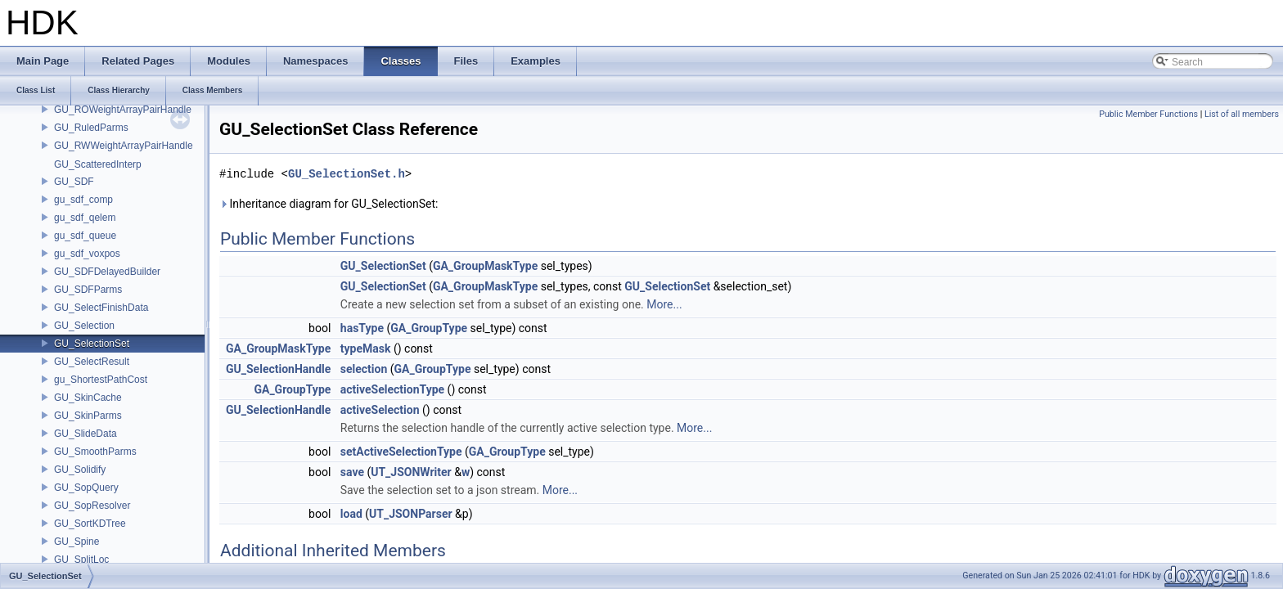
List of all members (1241, 114)
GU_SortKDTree (90, 523)
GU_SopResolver (92, 505)
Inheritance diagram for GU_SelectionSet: (328, 203)
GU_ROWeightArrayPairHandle (122, 109)
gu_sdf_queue (85, 235)
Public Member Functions (1148, 114)
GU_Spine (76, 541)
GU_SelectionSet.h (346, 174)
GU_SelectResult (91, 361)
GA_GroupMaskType (485, 265)
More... (664, 304)
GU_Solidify (80, 469)
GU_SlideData (85, 433)
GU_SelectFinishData (101, 307)
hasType (362, 328)
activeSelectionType (392, 389)
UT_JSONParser (410, 513)
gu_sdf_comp (83, 199)
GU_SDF (74, 181)
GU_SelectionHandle (278, 368)
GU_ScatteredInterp (98, 164)
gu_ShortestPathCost (100, 379)
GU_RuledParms (91, 127)
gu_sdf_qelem (84, 217)
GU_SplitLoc (81, 559)
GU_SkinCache (88, 397)
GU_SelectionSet (91, 343)
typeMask (365, 348)
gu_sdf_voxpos (87, 253)
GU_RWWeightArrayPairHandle (123, 145)
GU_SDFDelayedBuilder (107, 271)
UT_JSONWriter (411, 472)
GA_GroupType (428, 328)
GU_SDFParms (88, 289)
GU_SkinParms (88, 415)
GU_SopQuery (86, 487)
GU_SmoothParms (95, 451)
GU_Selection (84, 325)
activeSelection (380, 409)
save (352, 472)
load (351, 513)
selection (364, 368)
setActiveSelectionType (401, 451)
